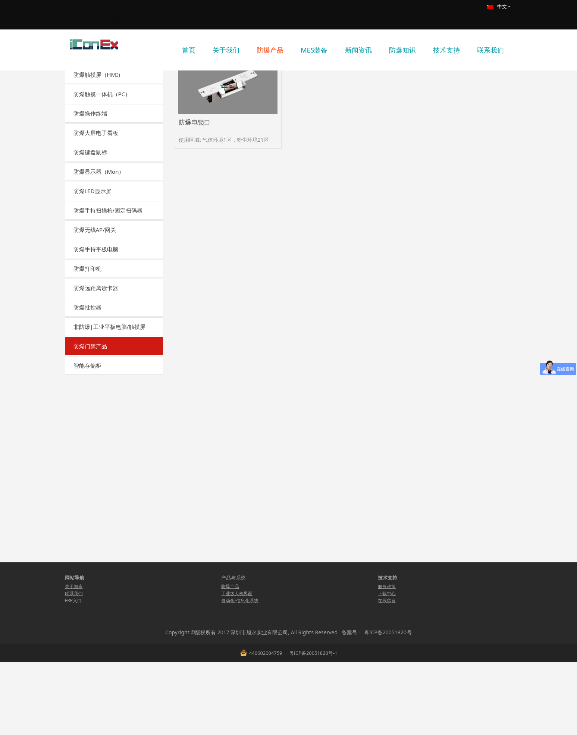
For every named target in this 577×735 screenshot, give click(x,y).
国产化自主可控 (93, 125)
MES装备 (314, 49)
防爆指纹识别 (97, 512)
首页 (188, 49)
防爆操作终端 (90, 184)
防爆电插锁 (95, 473)
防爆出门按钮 (97, 552)
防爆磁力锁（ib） (102, 446)
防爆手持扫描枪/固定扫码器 (108, 281)
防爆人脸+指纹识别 (104, 539)
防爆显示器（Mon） (99, 242)
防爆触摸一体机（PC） (102, 164)
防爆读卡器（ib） (102, 499)
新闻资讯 (358, 49)
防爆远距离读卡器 (95, 358)
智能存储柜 (87, 610)
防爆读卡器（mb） (104, 486)
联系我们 (490, 49)
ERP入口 (73, 673)
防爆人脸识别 (97, 526)
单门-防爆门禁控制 (103, 578)
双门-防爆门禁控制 (103, 591)
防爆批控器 (87, 377)
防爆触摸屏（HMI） (98, 145)
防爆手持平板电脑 (95, 319)
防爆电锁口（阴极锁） (108, 460)
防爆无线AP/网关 (94, 300)
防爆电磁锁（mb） (104, 433)
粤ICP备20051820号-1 (312, 726)
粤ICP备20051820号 (388, 705)
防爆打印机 (87, 339)
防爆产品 (270, 49)
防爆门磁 (92, 565)
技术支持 (446, 49)
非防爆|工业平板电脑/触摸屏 (109, 397)
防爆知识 (402, 49)
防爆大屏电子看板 (95, 203)
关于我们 (226, 49)
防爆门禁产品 (90, 416)
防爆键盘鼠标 (90, 222)
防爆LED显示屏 (92, 261)
